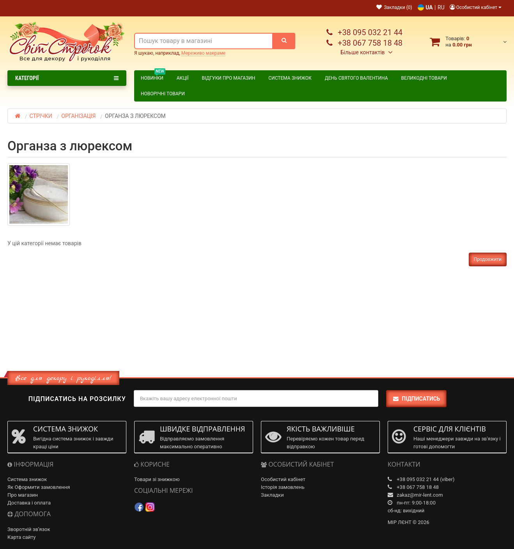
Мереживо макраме (203, 53)
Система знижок (289, 78)
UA (428, 7)
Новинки (153, 77)
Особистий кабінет (283, 479)
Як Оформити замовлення (38, 487)
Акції (183, 78)
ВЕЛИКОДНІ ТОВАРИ (424, 78)
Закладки (272, 495)
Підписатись (416, 399)
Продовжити (488, 259)
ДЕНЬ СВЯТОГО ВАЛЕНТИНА (356, 78)
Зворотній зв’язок (28, 529)
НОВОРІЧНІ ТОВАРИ (163, 93)
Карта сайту (21, 537)
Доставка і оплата (29, 503)
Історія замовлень (283, 487)
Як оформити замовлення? (171, 8)
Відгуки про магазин (228, 78)
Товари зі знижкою (157, 479)
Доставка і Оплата (33, 8)
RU (441, 7)
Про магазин (81, 8)
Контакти (118, 8)
